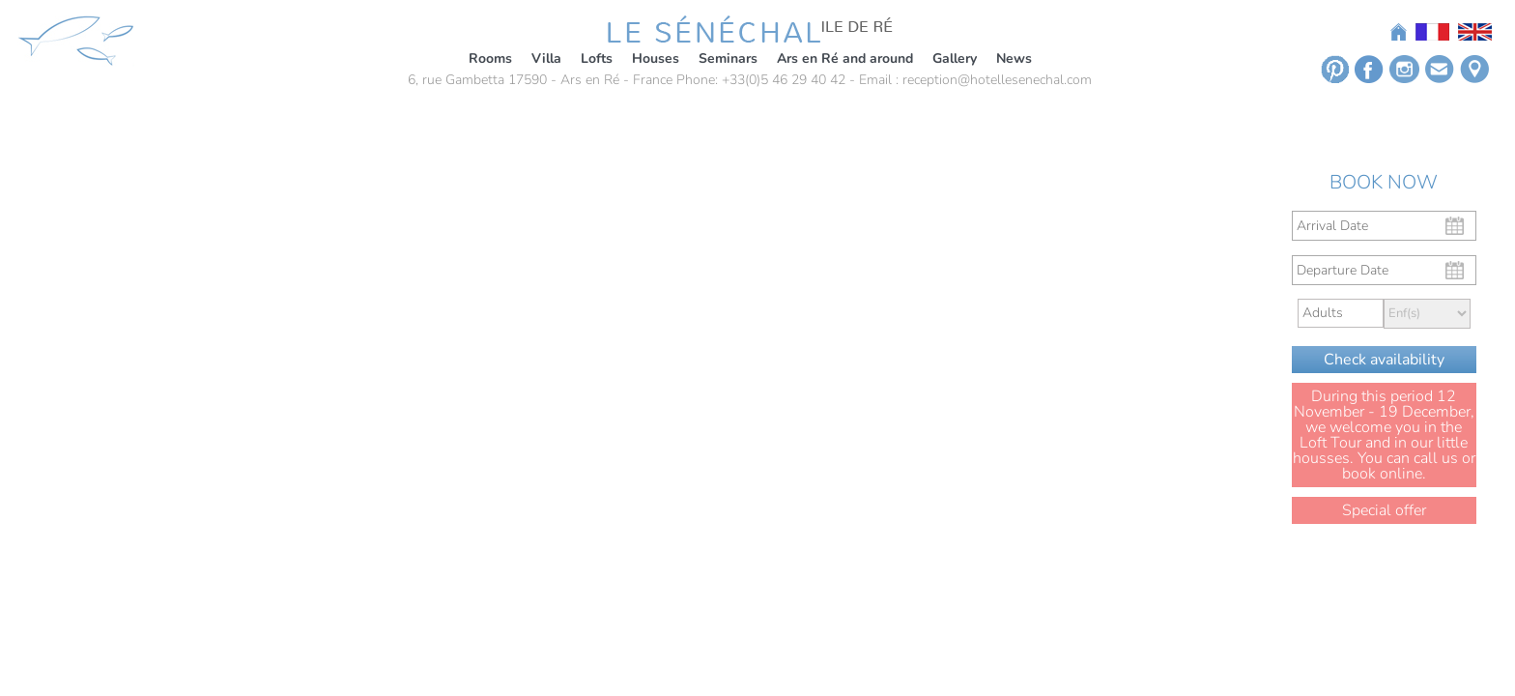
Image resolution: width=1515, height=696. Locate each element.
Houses (655, 58)
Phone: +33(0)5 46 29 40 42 (760, 80)
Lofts (597, 58)
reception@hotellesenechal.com (997, 80)
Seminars (728, 58)
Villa (546, 58)
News (1014, 58)
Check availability (1384, 359)
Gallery (954, 58)
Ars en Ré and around (845, 58)
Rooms (490, 58)
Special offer (1384, 510)
